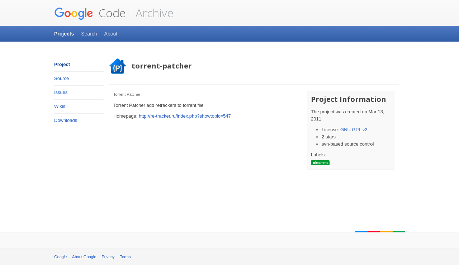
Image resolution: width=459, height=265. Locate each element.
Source (61, 78)
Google (60, 257)
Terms (125, 257)
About (111, 34)
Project (62, 64)
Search (89, 34)
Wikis (59, 106)
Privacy (108, 257)
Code (90, 13)
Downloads (65, 120)
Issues (61, 92)
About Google (84, 257)
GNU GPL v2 (353, 129)
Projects (64, 34)
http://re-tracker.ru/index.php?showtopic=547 (185, 116)
